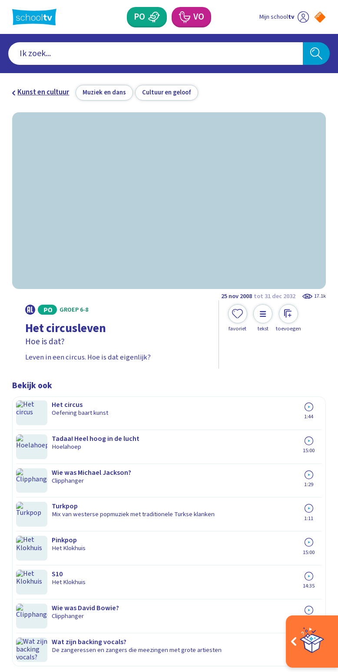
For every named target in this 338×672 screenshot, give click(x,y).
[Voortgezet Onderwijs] (184, 17)
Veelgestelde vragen (51, 460)
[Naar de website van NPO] (320, 17)
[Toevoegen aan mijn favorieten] (237, 318)
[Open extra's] (312, 641)
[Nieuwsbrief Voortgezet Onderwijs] (247, 518)
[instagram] (35, 591)
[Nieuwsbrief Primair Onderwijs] (247, 490)
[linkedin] (54, 591)
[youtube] (73, 591)
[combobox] (155, 53)
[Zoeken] (316, 53)
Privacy (26, 485)
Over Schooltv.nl (43, 472)
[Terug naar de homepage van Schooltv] (34, 17)
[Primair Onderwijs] (154, 17)
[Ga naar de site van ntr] (313, 615)
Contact (27, 447)
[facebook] (16, 591)
